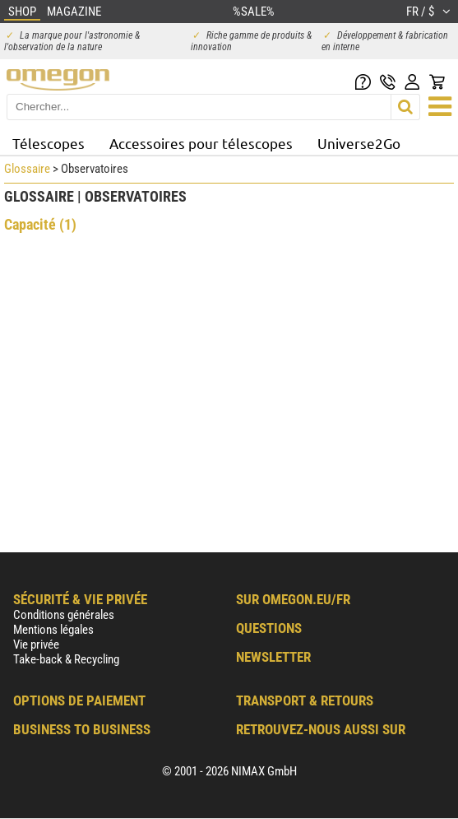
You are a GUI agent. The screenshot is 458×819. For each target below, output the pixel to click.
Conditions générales (63, 614)
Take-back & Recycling (66, 659)
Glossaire (27, 168)
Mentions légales (53, 629)
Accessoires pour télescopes (201, 142)
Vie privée (36, 644)
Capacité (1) (40, 224)
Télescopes (48, 142)
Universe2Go (358, 142)
